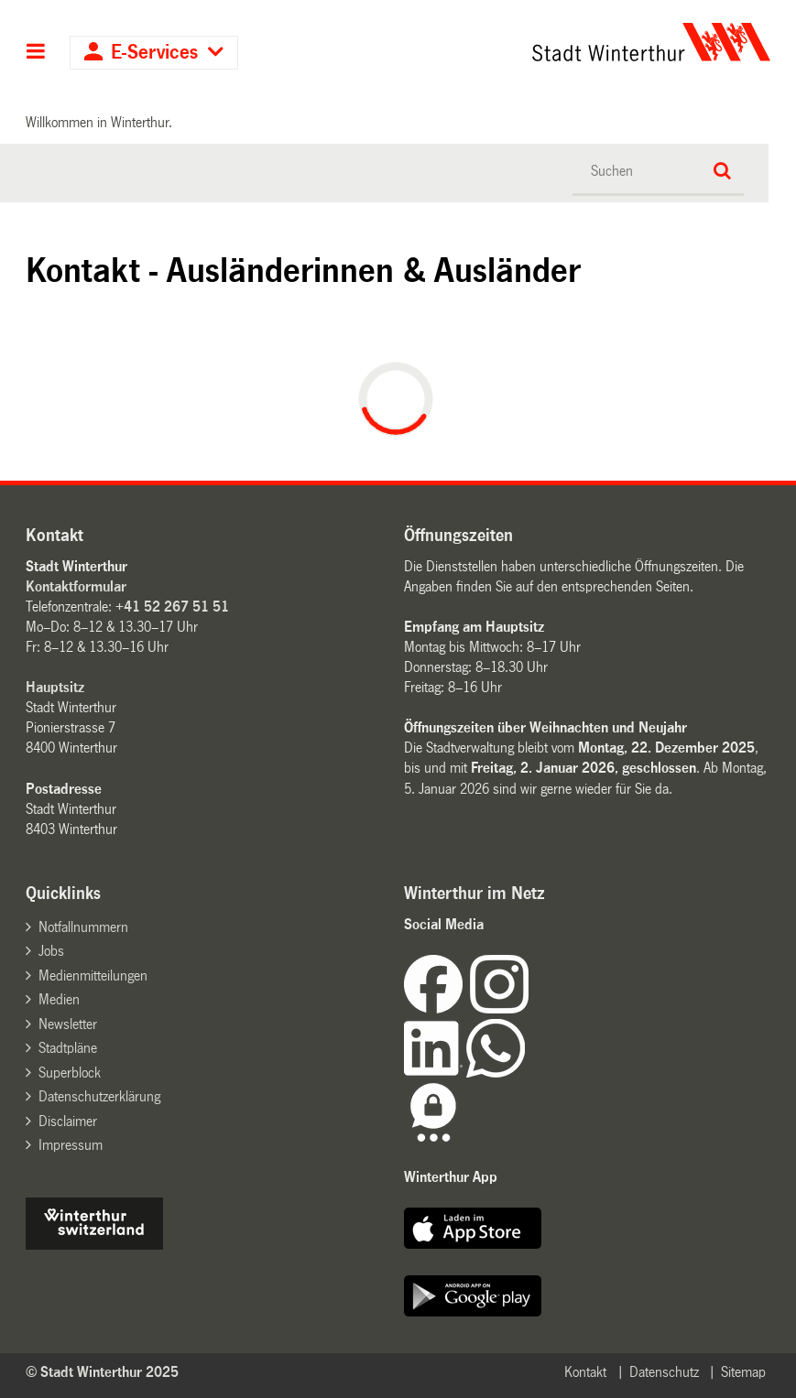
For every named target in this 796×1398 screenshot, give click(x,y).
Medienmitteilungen (92, 975)
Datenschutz (664, 1372)
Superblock (69, 1072)
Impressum (70, 1145)
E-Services (154, 52)
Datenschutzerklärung (99, 1096)
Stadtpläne (67, 1048)
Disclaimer (67, 1121)
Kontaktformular (76, 586)
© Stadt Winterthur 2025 (102, 1372)
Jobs (51, 951)
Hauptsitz (55, 687)
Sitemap (743, 1372)
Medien (59, 999)
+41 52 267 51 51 (172, 606)
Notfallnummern (83, 927)
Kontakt (585, 1372)
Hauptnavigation (36, 53)
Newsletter (67, 1024)
